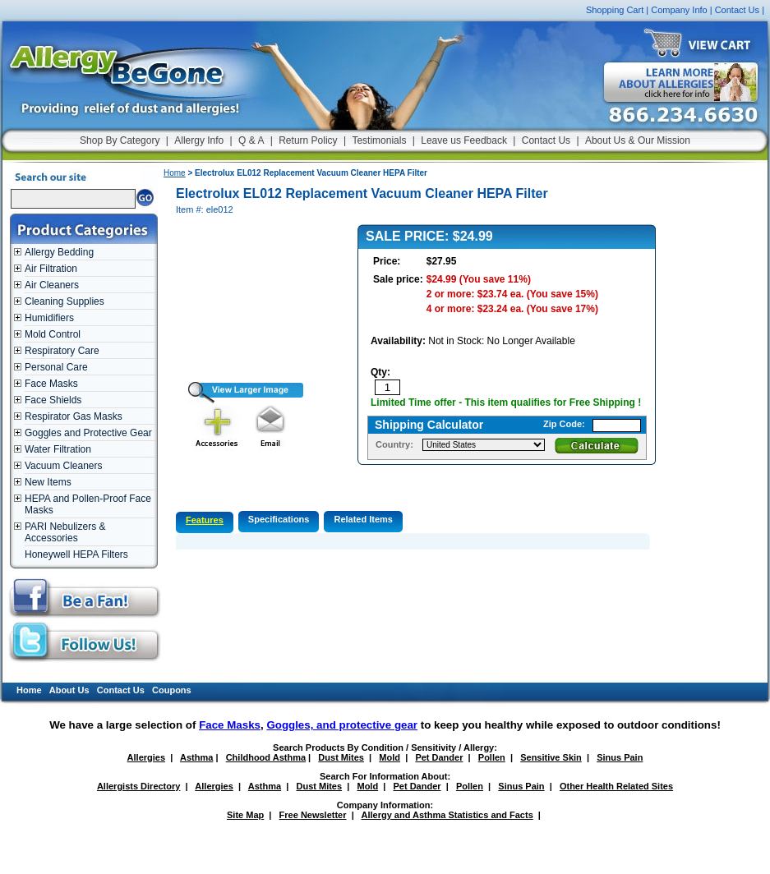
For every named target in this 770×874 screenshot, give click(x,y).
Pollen (491, 757)
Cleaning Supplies (64, 301)
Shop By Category (119, 140)
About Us (69, 690)
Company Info (679, 10)
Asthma (196, 757)
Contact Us (737, 10)
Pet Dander (439, 757)
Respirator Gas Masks (73, 416)
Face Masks (51, 383)
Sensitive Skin (551, 757)
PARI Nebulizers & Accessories (65, 532)
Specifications (279, 519)
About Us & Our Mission (637, 140)
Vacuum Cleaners (64, 466)
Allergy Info (199, 140)
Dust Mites (341, 757)
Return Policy (308, 140)
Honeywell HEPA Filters (76, 554)
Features (205, 520)
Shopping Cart (614, 10)
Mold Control (53, 334)
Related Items (363, 519)
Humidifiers (49, 318)
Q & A (251, 140)
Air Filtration (51, 268)
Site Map (245, 815)
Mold (389, 757)
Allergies (146, 757)
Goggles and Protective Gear (88, 433)
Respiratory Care (62, 350)
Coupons (171, 690)
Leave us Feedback (464, 140)
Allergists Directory (138, 786)
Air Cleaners (52, 285)
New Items (48, 482)
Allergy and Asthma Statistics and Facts (447, 815)
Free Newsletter (313, 815)
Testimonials (379, 140)
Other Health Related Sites (616, 786)
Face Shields (53, 400)
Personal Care (56, 367)
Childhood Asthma (266, 757)
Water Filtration (58, 449)
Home (175, 172)
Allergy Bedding (59, 252)
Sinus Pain (620, 757)
